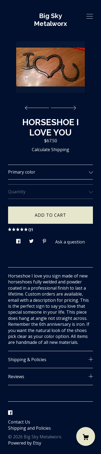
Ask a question (70, 242)
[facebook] (10, 413)
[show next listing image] (62, 106)
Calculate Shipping (50, 150)
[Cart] (85, 436)
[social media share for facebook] (18, 240)
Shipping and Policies (29, 428)
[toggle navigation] (89, 16)
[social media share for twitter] (31, 240)
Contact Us (19, 422)
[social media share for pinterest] (44, 240)
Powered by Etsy (24, 443)
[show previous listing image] (38, 106)
